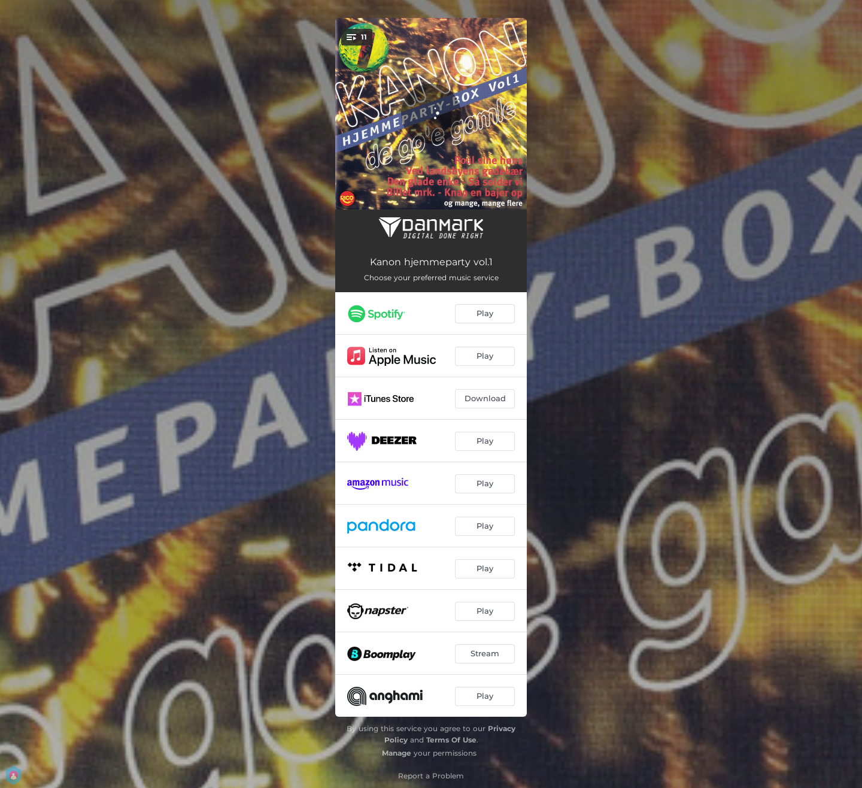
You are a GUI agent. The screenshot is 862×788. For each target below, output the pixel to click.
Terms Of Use (451, 739)
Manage (396, 752)
